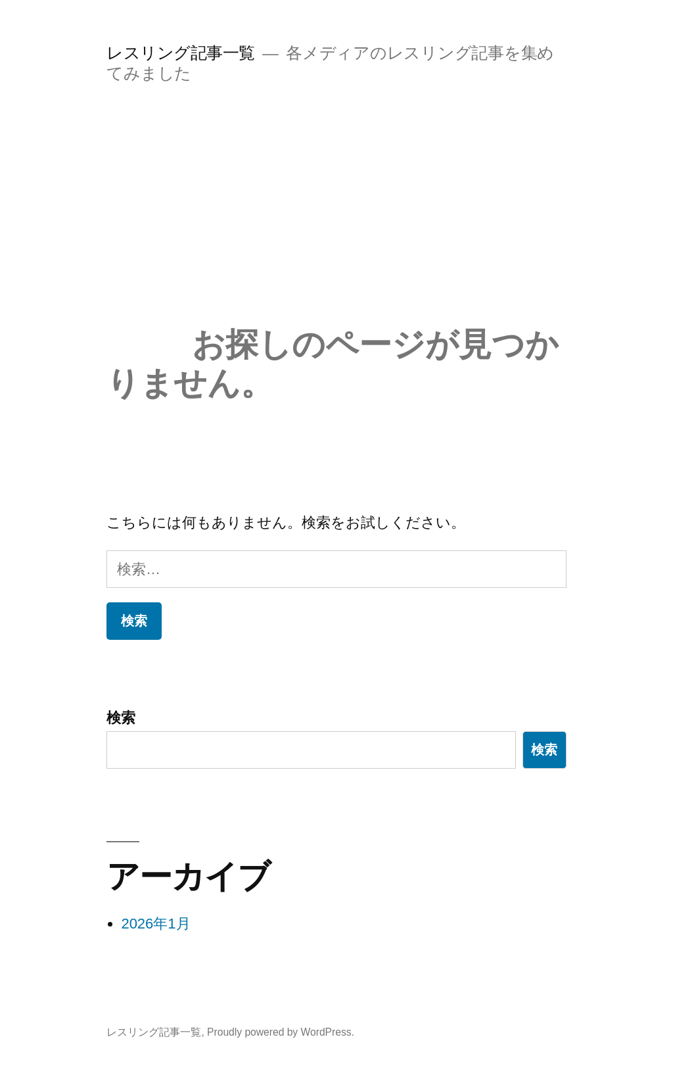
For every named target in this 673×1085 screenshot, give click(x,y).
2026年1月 (155, 923)
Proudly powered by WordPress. (280, 1032)
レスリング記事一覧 (180, 53)
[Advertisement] (336, 226)
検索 (120, 718)
